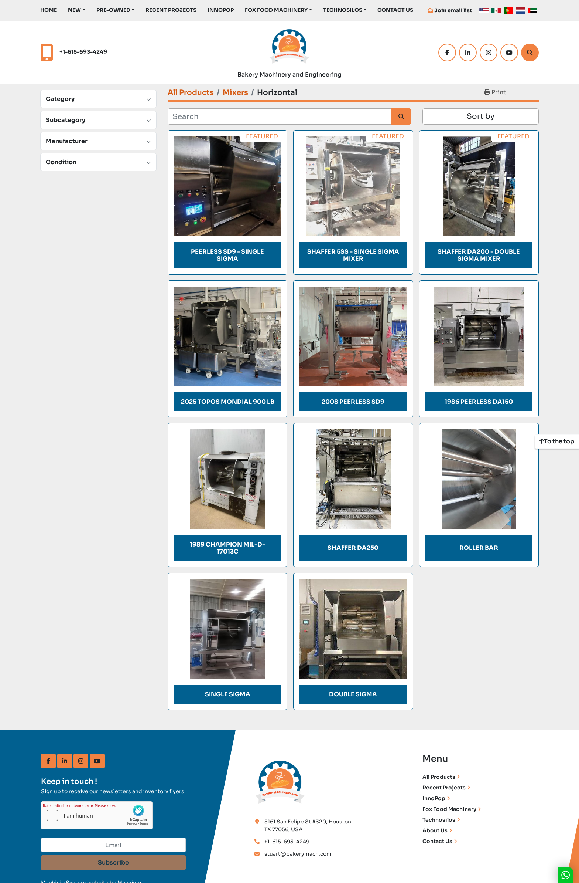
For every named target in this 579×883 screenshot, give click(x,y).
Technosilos (438, 819)
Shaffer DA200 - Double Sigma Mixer (479, 255)
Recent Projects (170, 10)
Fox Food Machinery (276, 10)
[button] (76, 10)
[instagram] (488, 52)
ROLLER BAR (478, 548)
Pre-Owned (113, 10)
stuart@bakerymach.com (298, 853)
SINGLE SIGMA (227, 694)
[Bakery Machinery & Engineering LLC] (280, 781)
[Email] (113, 845)
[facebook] (447, 52)
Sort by (480, 116)
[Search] (530, 52)
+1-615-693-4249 (83, 51)
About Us (435, 830)
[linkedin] (468, 52)
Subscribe (113, 862)
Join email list (453, 10)
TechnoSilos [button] (342, 10)
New (74, 10)
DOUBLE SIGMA (353, 694)
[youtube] (509, 52)
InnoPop (221, 10)
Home (48, 10)
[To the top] (557, 441)
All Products (438, 777)
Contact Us (395, 10)
